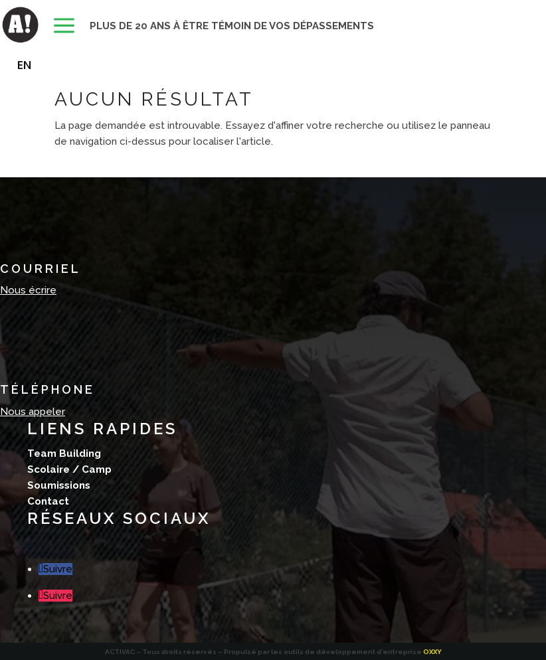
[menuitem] (64, 26)
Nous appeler (32, 412)
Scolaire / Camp (69, 469)
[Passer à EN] (24, 65)
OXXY (432, 651)
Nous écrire (28, 290)
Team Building (64, 453)
